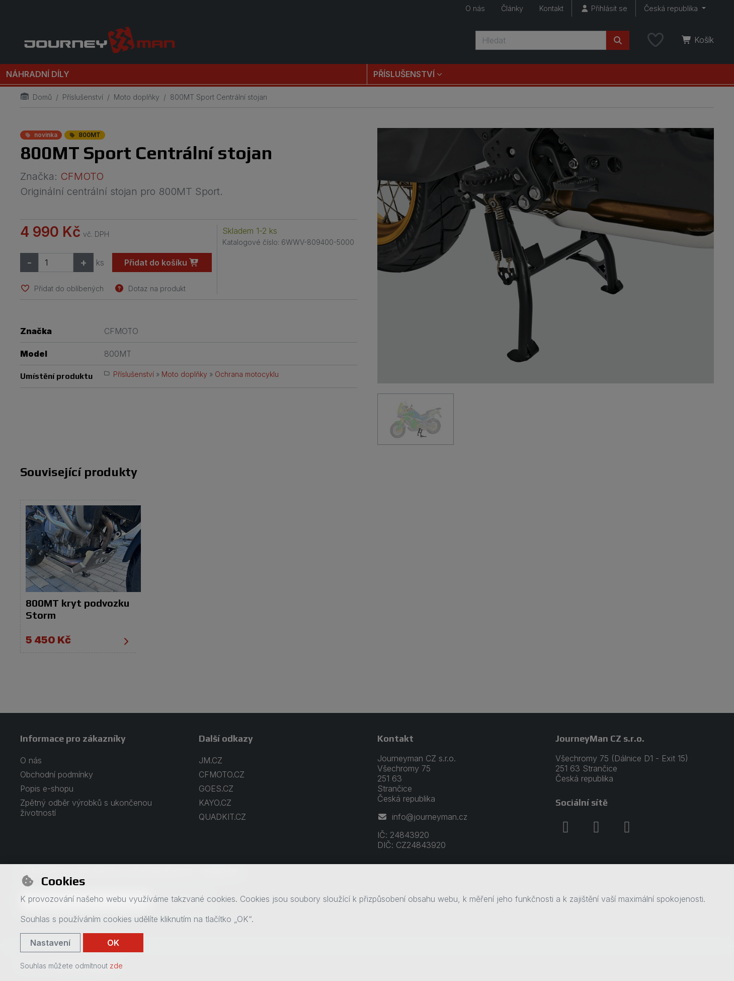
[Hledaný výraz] (540, 40)
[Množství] (55, 262)
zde (116, 965)
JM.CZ (210, 760)
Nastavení (50, 943)
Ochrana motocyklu (247, 374)
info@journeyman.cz (422, 816)
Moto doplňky (136, 97)
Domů (36, 97)
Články (512, 8)
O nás (475, 8)
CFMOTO (82, 176)
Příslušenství (82, 97)
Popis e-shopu (46, 788)
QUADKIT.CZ (222, 816)
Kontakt (551, 8)
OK (113, 943)
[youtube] (627, 826)
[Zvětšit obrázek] (545, 255)
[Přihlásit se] (603, 8)
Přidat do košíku (161, 262)
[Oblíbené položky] (655, 40)
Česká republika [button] (672, 8)
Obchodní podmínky (56, 774)
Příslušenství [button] (404, 74)
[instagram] (596, 826)
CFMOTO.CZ (221, 774)
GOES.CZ (216, 788)
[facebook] (565, 826)
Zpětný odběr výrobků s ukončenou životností (86, 807)
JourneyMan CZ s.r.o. (599, 738)
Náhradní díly (37, 74)
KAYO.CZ (215, 802)
